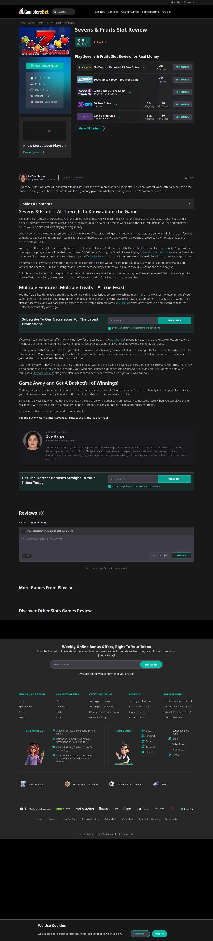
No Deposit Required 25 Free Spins (116, 67)
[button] (182, 67)
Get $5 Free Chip (104, 117)
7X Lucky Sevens (96, 256)
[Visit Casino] (34, 11)
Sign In (49, 530)
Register (38, 530)
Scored (22, 717)
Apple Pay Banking (139, 706)
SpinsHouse (25, 706)
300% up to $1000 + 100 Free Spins (116, 79)
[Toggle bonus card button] (144, 67)
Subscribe (174, 320)
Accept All (159, 933)
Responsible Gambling (149, 819)
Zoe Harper (56, 436)
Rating (22, 522)
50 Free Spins (102, 104)
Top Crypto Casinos (99, 701)
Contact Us (189, 2)
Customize (140, 933)
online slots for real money (156, 252)
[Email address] (94, 664)
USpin (22, 701)
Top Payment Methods (141, 701)
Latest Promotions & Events (178, 701)
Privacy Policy (111, 819)
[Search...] (63, 11)
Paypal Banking (137, 712)
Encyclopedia (171, 819)
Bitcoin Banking (97, 717)
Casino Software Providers (178, 706)
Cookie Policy (128, 819)
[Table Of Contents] (106, 204)
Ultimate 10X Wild (43, 373)
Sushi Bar (123, 303)
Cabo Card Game (173, 717)
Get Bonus (182, 67)
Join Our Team (70, 819)
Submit (181, 555)
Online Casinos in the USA (177, 712)
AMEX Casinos (136, 717)
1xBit (21, 712)
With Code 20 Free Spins (109, 92)
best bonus (117, 339)
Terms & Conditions (91, 819)
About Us (175, 2)
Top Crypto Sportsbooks (102, 706)
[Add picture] (159, 555)
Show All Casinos (90, 128)
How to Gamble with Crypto (104, 712)
